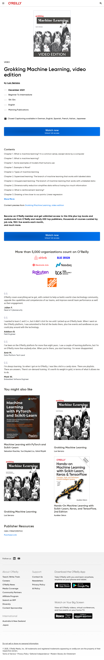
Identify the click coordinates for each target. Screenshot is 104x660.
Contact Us (37, 577)
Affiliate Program (10, 596)
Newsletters (37, 580)
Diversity (7, 604)
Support (36, 571)
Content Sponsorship (12, 608)
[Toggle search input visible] (101, 3)
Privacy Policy (38, 584)
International (10, 616)
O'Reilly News (9, 584)
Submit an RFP (9, 600)
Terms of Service (9, 654)
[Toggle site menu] (3, 3)
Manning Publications (18, 110)
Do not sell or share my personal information (20, 643)
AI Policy (36, 588)
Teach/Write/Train (11, 577)
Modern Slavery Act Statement (63, 654)
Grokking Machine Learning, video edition (44, 205)
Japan (6, 625)
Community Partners (12, 592)
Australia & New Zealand (14, 621)
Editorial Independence (39, 654)
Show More (9, 199)
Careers (6, 580)
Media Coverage (10, 588)
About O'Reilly (10, 571)
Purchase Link (10, 535)
